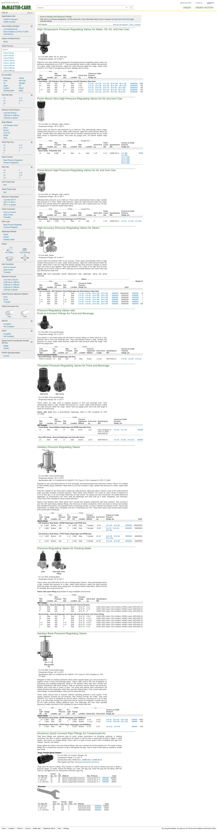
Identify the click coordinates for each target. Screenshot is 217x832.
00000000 (134, 84)
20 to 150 (104, 293)
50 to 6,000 (125, 163)
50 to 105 (124, 720)
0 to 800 (124, 155)
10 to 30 (98, 88)
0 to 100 (138, 221)
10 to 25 (109, 536)
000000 (134, 720)
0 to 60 (130, 359)
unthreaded (126, 19)
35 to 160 (114, 84)
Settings (66, 828)
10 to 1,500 (125, 157)
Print (131, 24)
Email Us (199, 3)
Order (187, 8)
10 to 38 (98, 84)
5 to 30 (108, 720)
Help (59, 828)
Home (4, 828)
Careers (27, 828)
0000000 (142, 153)
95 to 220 (122, 84)
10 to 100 (95, 293)
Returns (20, 828)
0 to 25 (123, 221)
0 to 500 (124, 153)
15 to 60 (117, 541)
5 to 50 (88, 293)
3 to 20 (81, 293)
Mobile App (37, 828)
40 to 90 (117, 525)
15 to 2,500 (125, 159)
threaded (114, 19)
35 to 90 (116, 720)
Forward (137, 24)
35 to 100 (109, 538)
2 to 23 (90, 84)
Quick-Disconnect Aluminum (88, 762)
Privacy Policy (211, 828)
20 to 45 (106, 88)
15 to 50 (109, 525)
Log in (210, 3)
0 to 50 (130, 221)
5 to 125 (124, 430)
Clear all (30, 13)
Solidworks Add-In (49, 828)
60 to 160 (121, 88)
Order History (204, 8)
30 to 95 (114, 88)
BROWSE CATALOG (10, 2)
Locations (11, 828)
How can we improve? (120, 24)
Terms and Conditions (195, 828)
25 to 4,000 (125, 161)
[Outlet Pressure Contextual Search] (17, 49)
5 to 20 (90, 88)
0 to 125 (138, 359)
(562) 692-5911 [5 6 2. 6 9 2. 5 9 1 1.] (186, 3)
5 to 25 (108, 528)
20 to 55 (106, 84)
